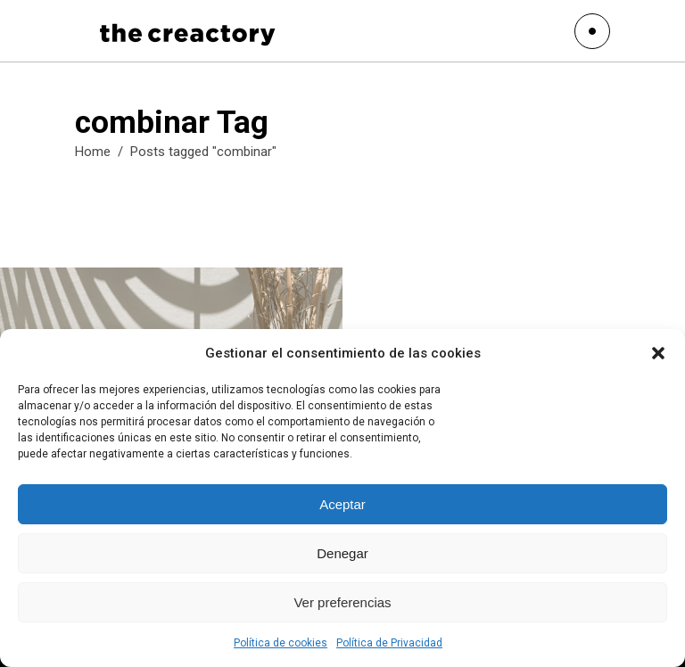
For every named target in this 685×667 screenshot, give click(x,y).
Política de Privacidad (389, 643)
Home (93, 152)
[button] (658, 353)
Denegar (342, 553)
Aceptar (342, 504)
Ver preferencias (342, 602)
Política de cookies (280, 643)
